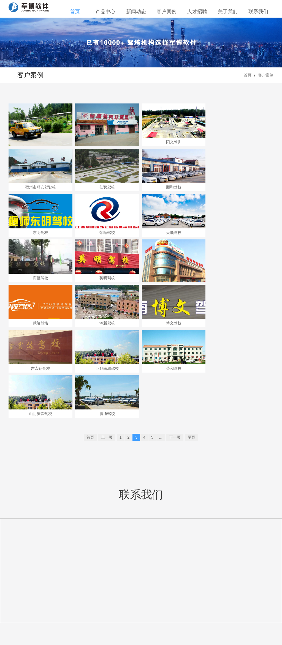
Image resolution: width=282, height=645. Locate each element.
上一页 (107, 437)
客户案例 (167, 11)
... (160, 437)
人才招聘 (197, 11)
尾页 (191, 437)
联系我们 (258, 11)
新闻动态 (136, 11)
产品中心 (105, 11)
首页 (75, 11)
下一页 (175, 437)
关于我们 (228, 11)
